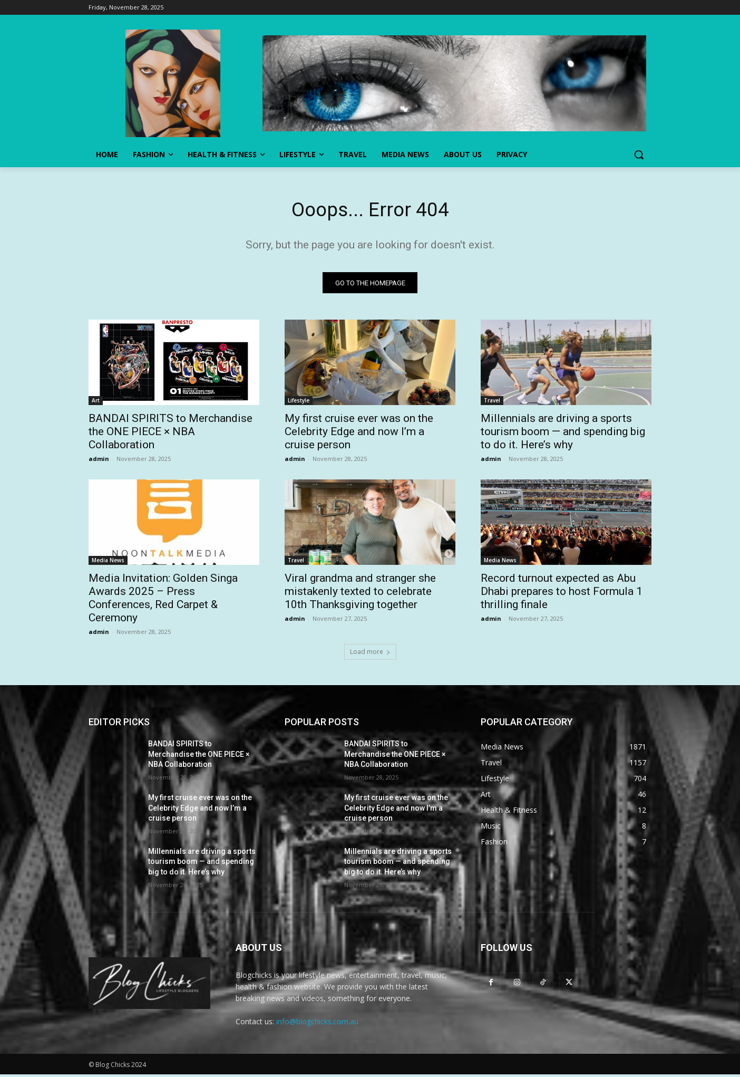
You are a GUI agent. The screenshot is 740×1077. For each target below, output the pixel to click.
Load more (370, 654)
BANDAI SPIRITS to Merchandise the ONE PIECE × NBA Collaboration (170, 434)
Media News (108, 562)
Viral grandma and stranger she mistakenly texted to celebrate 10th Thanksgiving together (360, 593)
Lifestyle (298, 403)
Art (96, 403)
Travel (492, 403)
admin (99, 461)
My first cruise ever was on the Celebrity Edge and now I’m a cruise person (359, 434)
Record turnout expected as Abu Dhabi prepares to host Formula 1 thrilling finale (561, 593)
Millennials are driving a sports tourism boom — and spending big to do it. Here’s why (563, 434)
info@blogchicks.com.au (317, 1023)
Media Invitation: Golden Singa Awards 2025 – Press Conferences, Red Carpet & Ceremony (163, 600)
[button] (638, 154)
